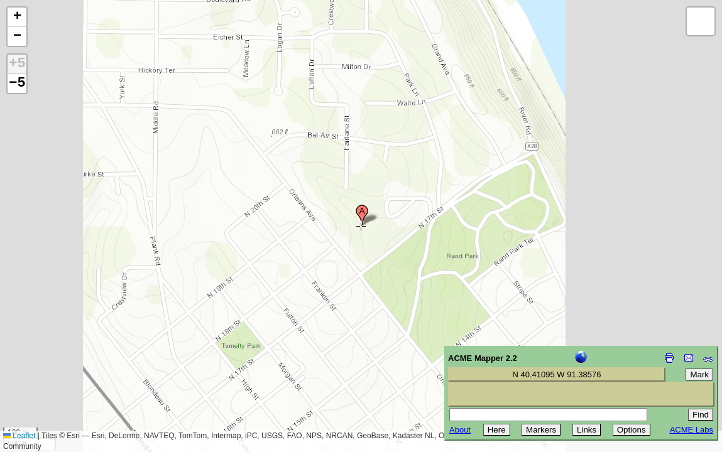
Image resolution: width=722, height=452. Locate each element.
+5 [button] (17, 64)
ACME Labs (691, 429)
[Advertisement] (66, 363)
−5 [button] (17, 83)
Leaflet (19, 435)
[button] (362, 215)
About (460, 429)
